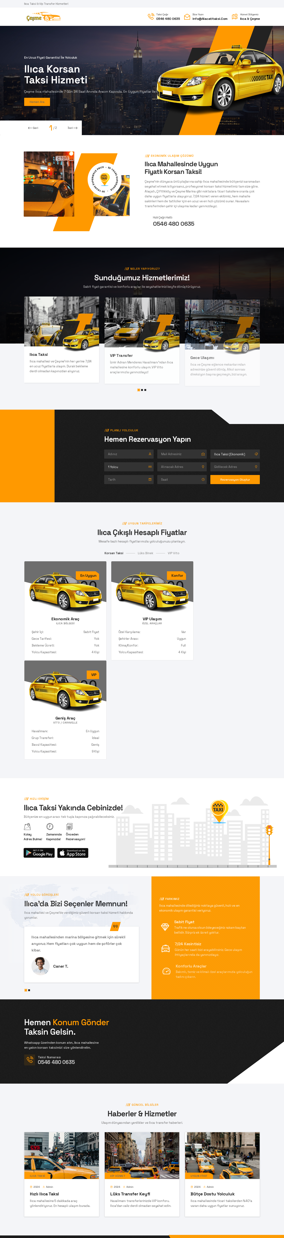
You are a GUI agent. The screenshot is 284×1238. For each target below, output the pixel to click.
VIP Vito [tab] (173, 553)
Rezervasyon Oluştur (235, 480)
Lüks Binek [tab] (145, 553)
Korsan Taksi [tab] (114, 553)
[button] (139, 390)
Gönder (155, 1191)
